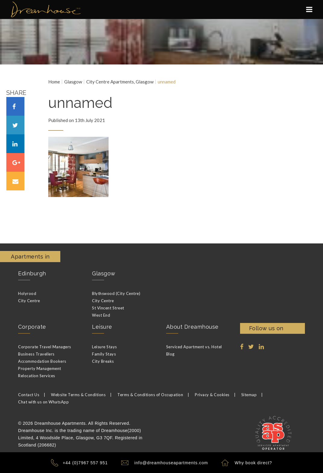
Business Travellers (36, 354)
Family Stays (104, 354)
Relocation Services (36, 375)
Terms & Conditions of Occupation (150, 394)
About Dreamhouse (192, 327)
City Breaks (103, 361)
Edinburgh (32, 273)
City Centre (29, 300)
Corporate (32, 327)
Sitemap (249, 394)
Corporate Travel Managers (44, 346)
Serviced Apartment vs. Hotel (194, 346)
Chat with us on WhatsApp (43, 401)
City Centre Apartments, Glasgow (120, 82)
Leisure (102, 327)
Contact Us (28, 394)
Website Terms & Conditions (78, 394)
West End (101, 315)
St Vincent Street (108, 307)
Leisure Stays (104, 346)
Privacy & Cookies (212, 394)
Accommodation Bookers (42, 361)
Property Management (39, 368)
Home (54, 82)
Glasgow (73, 82)
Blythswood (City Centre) (116, 293)
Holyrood (27, 293)
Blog (170, 354)
